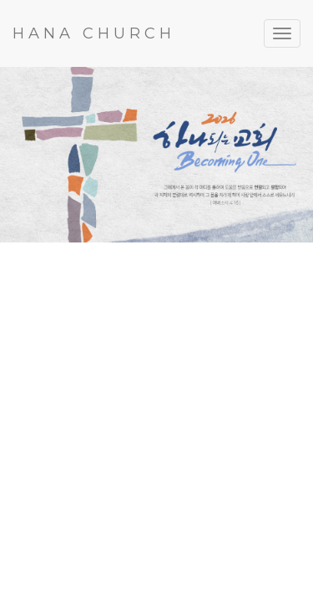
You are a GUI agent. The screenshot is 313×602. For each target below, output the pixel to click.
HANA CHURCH (94, 33)
